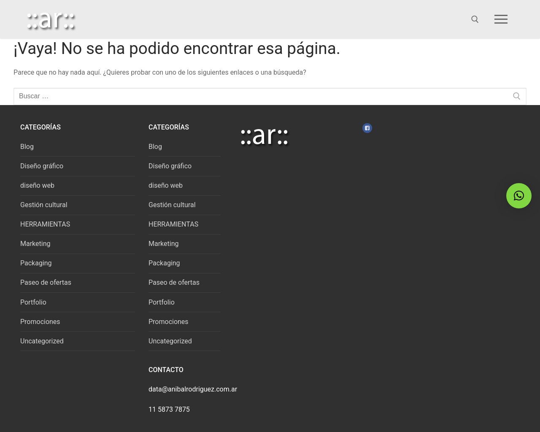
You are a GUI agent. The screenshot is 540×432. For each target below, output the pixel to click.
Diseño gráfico (41, 166)
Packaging (36, 263)
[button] (519, 195)
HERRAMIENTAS (45, 224)
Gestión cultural (44, 205)
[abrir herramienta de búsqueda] (475, 19)
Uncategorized (42, 341)
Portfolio (33, 302)
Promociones (40, 322)
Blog (27, 147)
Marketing (35, 244)
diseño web (37, 185)
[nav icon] (503, 19)
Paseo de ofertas (45, 282)
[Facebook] (367, 128)
